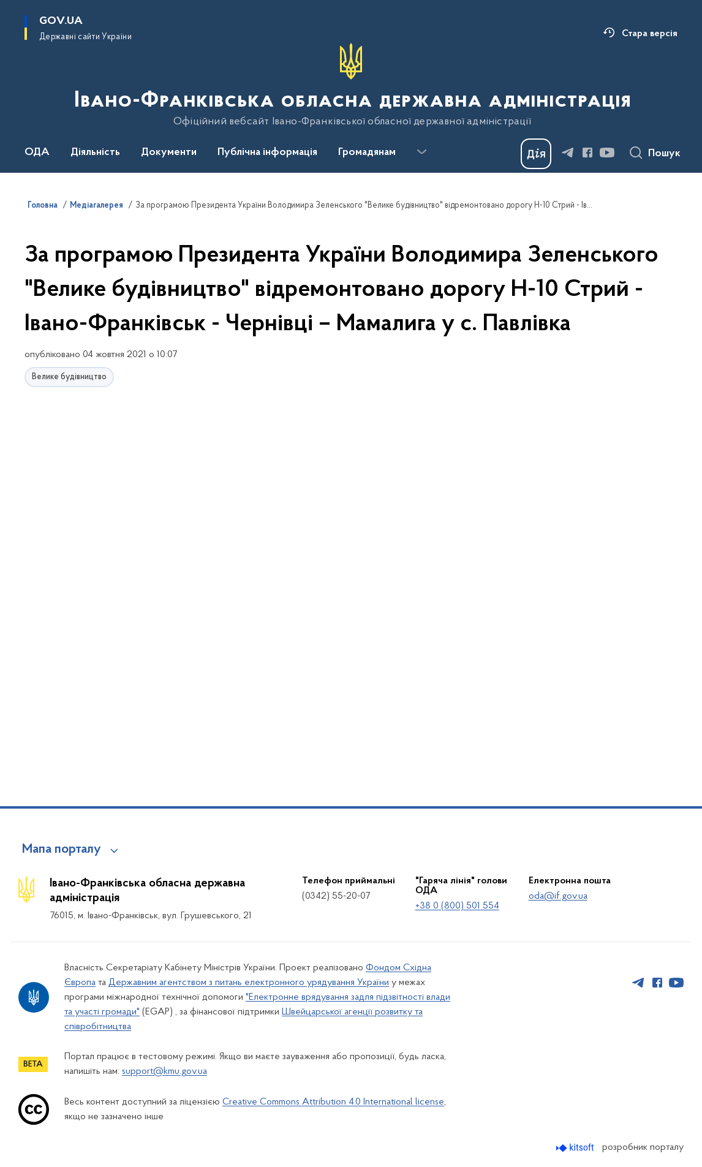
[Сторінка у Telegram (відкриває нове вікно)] (567, 152)
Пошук (664, 153)
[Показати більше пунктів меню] (421, 152)
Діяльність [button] (95, 152)
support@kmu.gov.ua (164, 1071)
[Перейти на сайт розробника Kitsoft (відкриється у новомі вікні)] (576, 1147)
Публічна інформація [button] (267, 152)
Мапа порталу (61, 849)
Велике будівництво (69, 377)
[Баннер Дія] (536, 153)
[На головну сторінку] (351, 85)
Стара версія (649, 34)
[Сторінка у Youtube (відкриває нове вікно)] (607, 152)
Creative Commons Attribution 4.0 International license (333, 1102)
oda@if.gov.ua (558, 896)
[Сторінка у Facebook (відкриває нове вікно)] (587, 152)
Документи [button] (169, 152)
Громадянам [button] (367, 152)
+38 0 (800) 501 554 (457, 906)
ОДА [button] (37, 152)
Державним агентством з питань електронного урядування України (248, 983)
